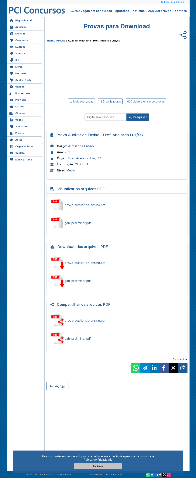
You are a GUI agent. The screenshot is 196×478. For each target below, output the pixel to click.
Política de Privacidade (98, 459)
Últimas (16, 86)
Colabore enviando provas (145, 101)
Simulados (18, 126)
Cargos (16, 106)
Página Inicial (20, 20)
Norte (15, 66)
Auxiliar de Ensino (81, 146)
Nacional (17, 46)
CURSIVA (82, 164)
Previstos (17, 99)
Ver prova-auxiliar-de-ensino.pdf (117, 205)
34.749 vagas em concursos (91, 11)
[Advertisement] (86, 69)
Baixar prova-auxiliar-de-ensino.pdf (117, 262)
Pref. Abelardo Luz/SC (84, 158)
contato (181, 11)
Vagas (16, 119)
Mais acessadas (81, 101)
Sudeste (17, 53)
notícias (138, 11)
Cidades (17, 113)
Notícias (17, 33)
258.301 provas (159, 11)
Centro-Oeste (20, 79)
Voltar (57, 386)
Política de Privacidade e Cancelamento (48, 474)
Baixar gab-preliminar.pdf (117, 280)
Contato (17, 152)
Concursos (18, 40)
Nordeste (17, 73)
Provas (16, 133)
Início (49, 40)
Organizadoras (21, 146)
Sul (14, 59)
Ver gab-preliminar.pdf (117, 223)
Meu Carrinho (20, 159)
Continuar (98, 466)
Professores (19, 93)
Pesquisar (138, 117)
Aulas (15, 139)
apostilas (122, 11)
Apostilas (17, 26)
